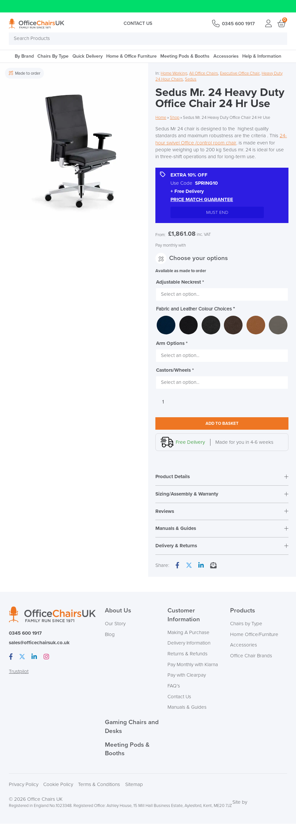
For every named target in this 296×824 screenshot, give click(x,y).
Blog (110, 635)
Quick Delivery (87, 56)
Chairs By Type (53, 56)
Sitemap (134, 785)
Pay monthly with (170, 245)
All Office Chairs (203, 73)
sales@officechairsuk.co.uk (39, 643)
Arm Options (171, 343)
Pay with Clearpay (187, 675)
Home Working (174, 73)
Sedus (190, 79)
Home (160, 117)
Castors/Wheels (175, 370)
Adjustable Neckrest (180, 282)
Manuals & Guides (187, 707)
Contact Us (138, 23)
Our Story (115, 624)
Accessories (226, 56)
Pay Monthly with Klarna (193, 665)
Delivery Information (189, 643)
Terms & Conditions (99, 785)
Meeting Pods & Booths (184, 56)
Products (242, 611)
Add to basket (222, 423)
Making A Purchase (188, 633)
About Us (118, 611)
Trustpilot (19, 672)
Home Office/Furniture (254, 635)
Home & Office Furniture (131, 56)
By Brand (24, 56)
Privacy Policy (23, 785)
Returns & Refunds (187, 654)
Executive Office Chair (240, 73)
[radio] (166, 325)
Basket (281, 23)
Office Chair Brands (251, 656)
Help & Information (261, 56)
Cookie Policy (58, 785)
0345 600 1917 (238, 24)
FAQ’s (174, 686)
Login (268, 23)
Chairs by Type (246, 624)
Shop (174, 117)
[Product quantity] (162, 402)
